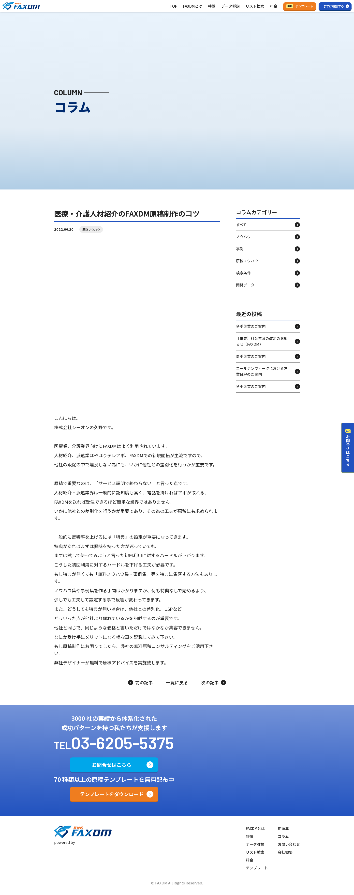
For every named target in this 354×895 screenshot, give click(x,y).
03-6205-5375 (122, 742)
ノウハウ (243, 241)
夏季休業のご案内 (251, 360)
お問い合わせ (289, 844)
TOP (173, 6)
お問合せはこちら (111, 764)
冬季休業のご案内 (251, 330)
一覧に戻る (177, 682)
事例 (239, 253)
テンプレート (299, 6)
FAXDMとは (192, 6)
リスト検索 (255, 6)
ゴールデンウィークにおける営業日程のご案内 (262, 375)
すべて (241, 229)
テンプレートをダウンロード (112, 794)
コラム (283, 836)
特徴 (211, 6)
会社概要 (285, 852)
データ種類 (230, 6)
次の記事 (213, 682)
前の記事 (140, 682)
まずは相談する (333, 6)
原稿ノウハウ (91, 234)
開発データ (245, 289)
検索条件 (243, 277)
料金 (273, 6)
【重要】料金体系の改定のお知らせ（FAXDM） (262, 345)
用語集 (283, 828)
